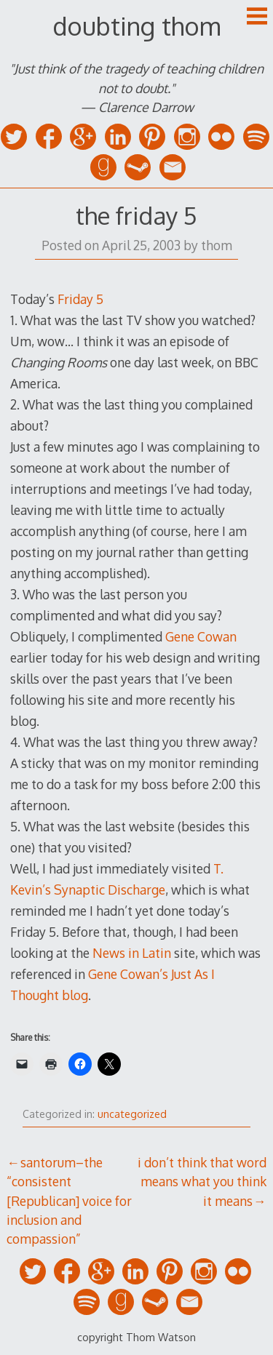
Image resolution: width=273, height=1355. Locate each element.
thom (216, 245)
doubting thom (136, 25)
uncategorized (132, 1114)
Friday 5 (80, 299)
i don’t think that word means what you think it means (202, 1181)
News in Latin (131, 953)
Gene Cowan (201, 636)
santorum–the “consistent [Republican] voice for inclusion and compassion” (69, 1200)
